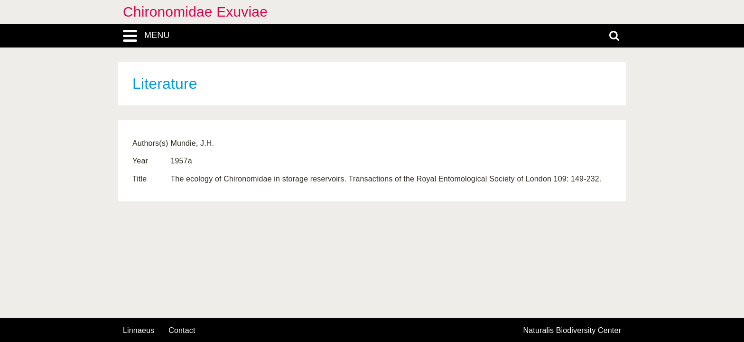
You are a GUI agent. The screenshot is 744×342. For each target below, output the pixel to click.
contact (181, 330)
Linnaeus (138, 330)
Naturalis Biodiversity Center (572, 330)
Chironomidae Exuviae (195, 11)
